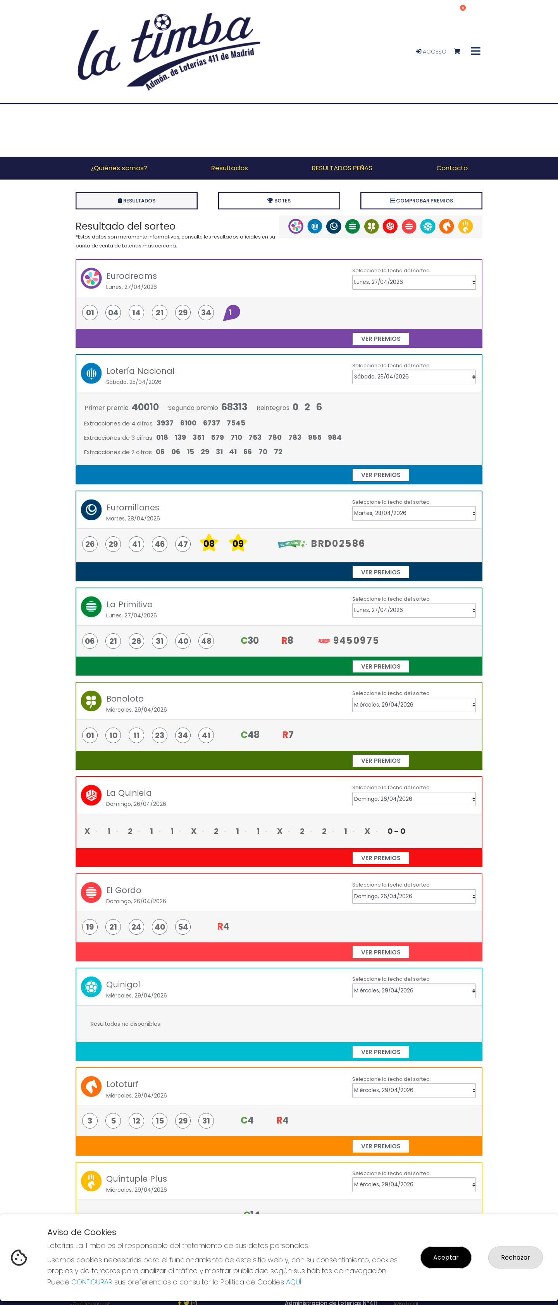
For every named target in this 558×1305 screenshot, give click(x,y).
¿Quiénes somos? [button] (118, 168)
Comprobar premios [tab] (421, 200)
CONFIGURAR (91, 1282)
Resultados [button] (229, 168)
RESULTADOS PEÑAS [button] (342, 168)
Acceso (431, 51)
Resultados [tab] (137, 200)
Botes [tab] (279, 200)
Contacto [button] (452, 168)
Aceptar (446, 1257)
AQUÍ (293, 1282)
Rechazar (515, 1257)
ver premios (381, 339)
